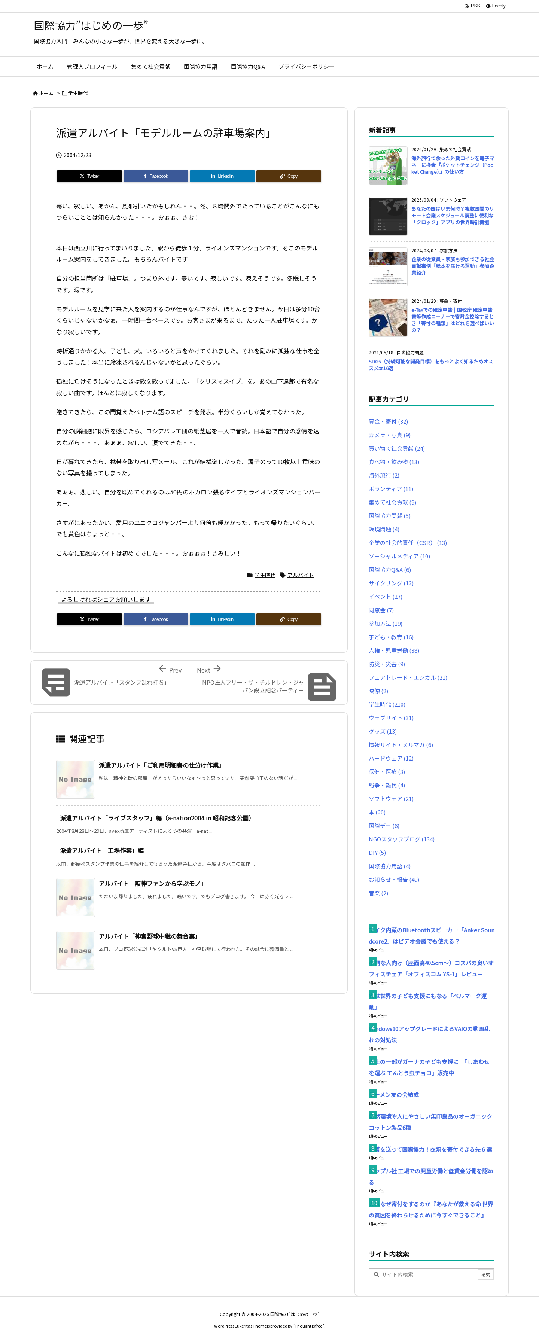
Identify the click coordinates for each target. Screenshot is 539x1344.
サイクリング (391, 583)
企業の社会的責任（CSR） (408, 542)
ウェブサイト (391, 718)
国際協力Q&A (390, 569)
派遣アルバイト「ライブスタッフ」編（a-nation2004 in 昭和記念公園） (157, 817)
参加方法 (385, 623)
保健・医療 (387, 771)
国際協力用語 (390, 866)
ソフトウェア (391, 798)
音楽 (378, 893)
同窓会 (381, 610)
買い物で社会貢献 (397, 448)
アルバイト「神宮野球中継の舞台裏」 (150, 936)
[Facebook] (156, 176)
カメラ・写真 (390, 435)
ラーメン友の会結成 (394, 1094)
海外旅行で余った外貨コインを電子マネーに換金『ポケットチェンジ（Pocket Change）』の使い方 (452, 165)
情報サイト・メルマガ (401, 745)
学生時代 (78, 93)
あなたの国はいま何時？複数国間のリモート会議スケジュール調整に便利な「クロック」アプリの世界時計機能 (452, 215)
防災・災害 (387, 664)
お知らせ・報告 (394, 879)
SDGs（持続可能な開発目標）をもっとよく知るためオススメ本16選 (431, 365)
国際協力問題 (390, 515)
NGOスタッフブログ (402, 839)
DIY (377, 852)
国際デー (384, 825)
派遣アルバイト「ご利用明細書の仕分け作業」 (162, 765)
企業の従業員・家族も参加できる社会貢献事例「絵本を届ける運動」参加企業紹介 (452, 266)
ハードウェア (391, 758)
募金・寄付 (388, 421)
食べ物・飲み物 (394, 462)
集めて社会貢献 (392, 502)
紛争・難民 (387, 785)
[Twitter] (89, 176)
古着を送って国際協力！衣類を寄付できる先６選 (430, 1149)
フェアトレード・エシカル (408, 677)
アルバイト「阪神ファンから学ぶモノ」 (153, 883)
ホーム (46, 93)
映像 (378, 691)
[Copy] (289, 176)
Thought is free (308, 1326)
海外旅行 (384, 475)
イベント (385, 596)
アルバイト (300, 575)
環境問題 (384, 529)
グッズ (383, 731)
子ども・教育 (391, 637)
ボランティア (391, 489)
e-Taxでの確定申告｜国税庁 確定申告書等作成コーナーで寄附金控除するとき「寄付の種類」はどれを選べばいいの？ (452, 320)
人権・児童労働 (394, 650)
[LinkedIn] (222, 176)
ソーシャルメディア (399, 556)
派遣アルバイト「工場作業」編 (102, 850)
